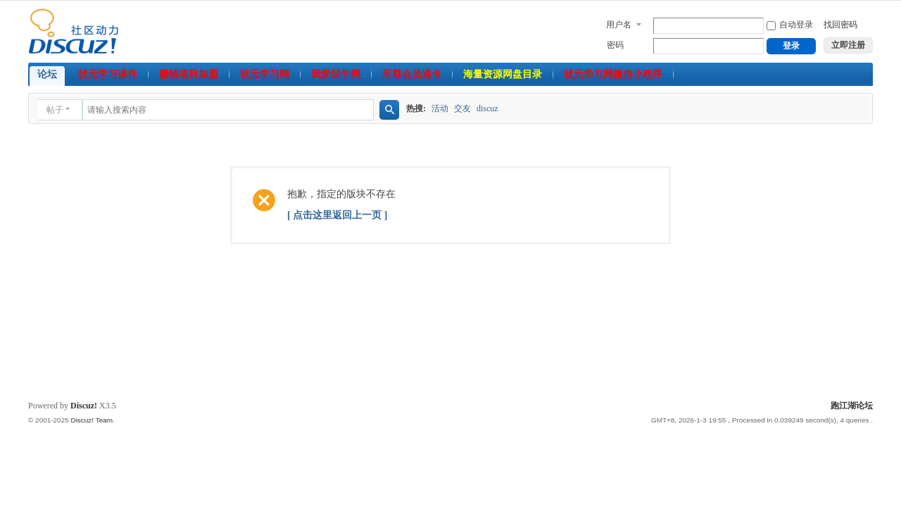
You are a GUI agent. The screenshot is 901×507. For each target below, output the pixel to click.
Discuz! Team (91, 420)
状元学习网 (264, 74)
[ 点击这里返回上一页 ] (337, 215)
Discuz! (83, 406)
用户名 (618, 25)
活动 (439, 108)
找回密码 (840, 25)
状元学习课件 (107, 74)
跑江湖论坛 (852, 406)
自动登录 (790, 25)
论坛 (47, 74)
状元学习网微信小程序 (613, 74)
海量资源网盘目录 (502, 74)
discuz (487, 108)
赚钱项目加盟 (188, 74)
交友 (462, 108)
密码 (615, 45)
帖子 (54, 110)
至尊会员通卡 (411, 74)
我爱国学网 (335, 74)
